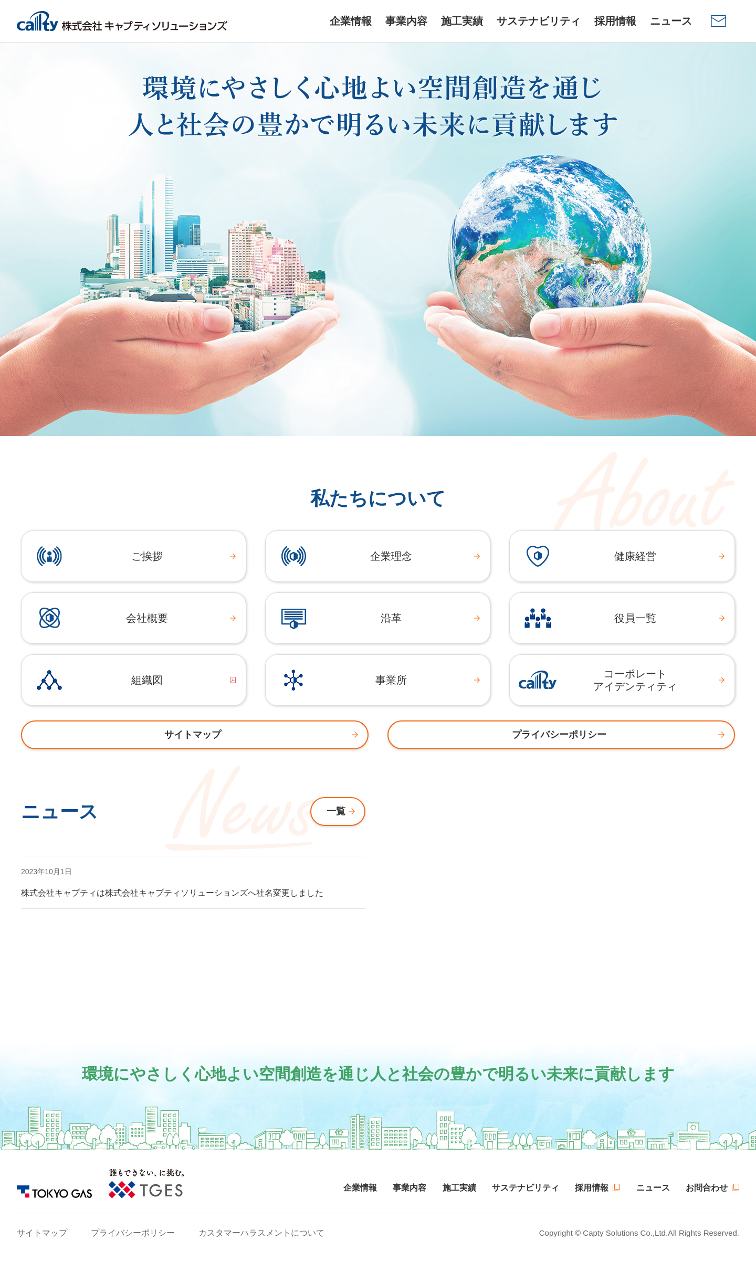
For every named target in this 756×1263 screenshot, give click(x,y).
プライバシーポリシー (133, 1232)
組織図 (147, 680)
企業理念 (391, 556)
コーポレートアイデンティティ (635, 680)
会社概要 (147, 618)
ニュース (653, 1187)
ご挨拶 (147, 556)
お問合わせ (707, 1187)
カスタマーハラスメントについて (261, 1232)
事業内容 (409, 1187)
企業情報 (360, 1187)
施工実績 (459, 1187)
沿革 (391, 618)
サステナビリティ (525, 1187)
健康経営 (635, 556)
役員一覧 (635, 618)
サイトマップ (42, 1232)
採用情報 (591, 1187)
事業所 (391, 680)
